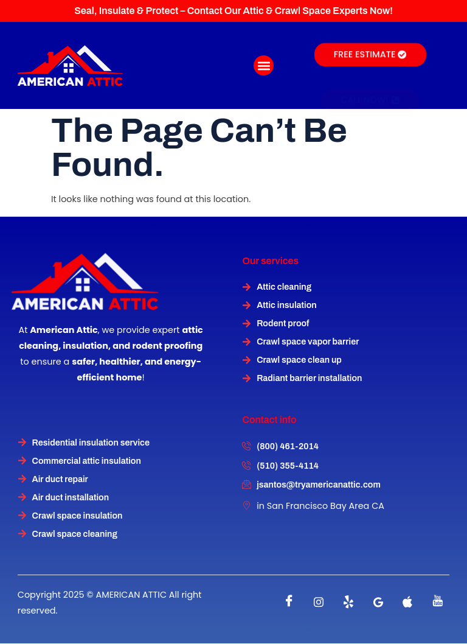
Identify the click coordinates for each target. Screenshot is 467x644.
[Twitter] (348, 602)
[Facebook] (289, 602)
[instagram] (319, 602)
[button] (264, 65)
